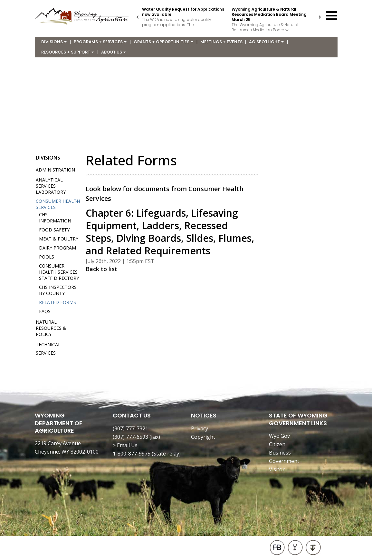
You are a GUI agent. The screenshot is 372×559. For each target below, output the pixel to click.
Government (284, 461)
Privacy (199, 428)
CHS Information (55, 217)
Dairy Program (57, 248)
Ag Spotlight (266, 42)
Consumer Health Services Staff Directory (59, 272)
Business (280, 452)
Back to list (101, 269)
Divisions (54, 42)
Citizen (277, 444)
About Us (113, 52)
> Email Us (125, 445)
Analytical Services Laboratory (51, 186)
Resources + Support (67, 52)
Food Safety (54, 230)
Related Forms (57, 302)
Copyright (203, 436)
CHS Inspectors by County (58, 290)
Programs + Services (100, 42)
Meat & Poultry (58, 239)
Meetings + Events (221, 42)
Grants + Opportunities (163, 42)
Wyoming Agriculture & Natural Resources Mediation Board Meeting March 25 (269, 14)
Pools (46, 257)
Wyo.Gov (279, 435)
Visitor (277, 469)
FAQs (45, 311)
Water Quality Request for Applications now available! (183, 11)
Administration (55, 170)
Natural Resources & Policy (51, 328)
